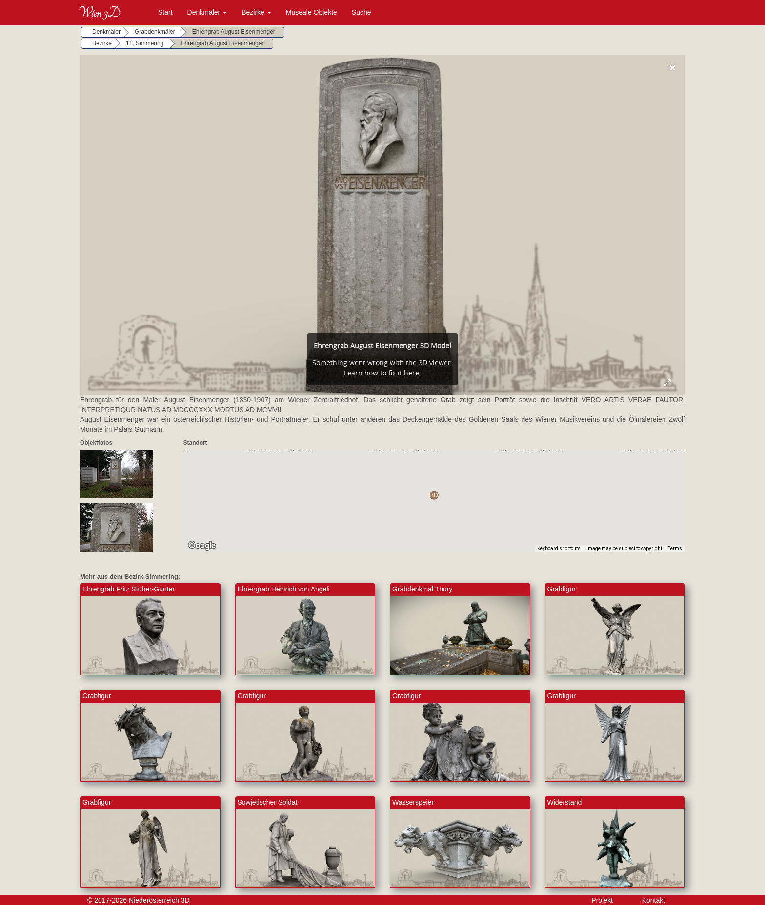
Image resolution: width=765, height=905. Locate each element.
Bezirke (256, 12)
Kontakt (653, 900)
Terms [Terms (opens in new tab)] (675, 548)
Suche (361, 12)
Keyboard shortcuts (559, 548)
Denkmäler (207, 12)
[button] (434, 495)
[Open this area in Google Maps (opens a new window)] (202, 545)
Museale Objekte (311, 12)
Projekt (602, 900)
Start (165, 12)
